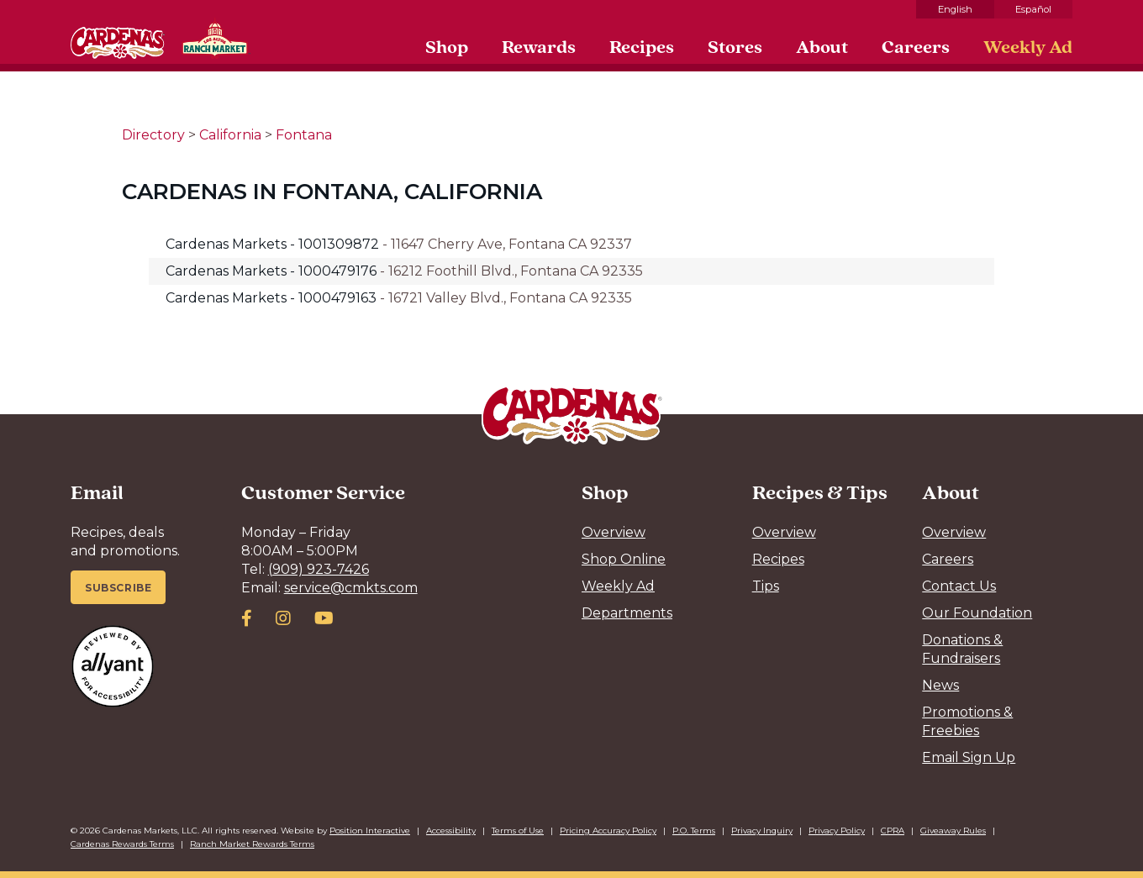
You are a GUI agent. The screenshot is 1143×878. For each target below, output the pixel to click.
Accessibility (451, 830)
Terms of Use (518, 830)
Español (1033, 9)
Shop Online (624, 559)
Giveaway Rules (953, 830)
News (940, 685)
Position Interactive (369, 830)
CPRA (892, 830)
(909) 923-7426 (318, 569)
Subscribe (118, 587)
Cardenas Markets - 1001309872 (274, 244)
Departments (627, 613)
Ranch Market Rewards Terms (252, 844)
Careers (916, 46)
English (955, 9)
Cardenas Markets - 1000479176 (273, 271)
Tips (765, 586)
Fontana (304, 135)
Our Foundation (977, 613)
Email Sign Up (968, 757)
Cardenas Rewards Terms (122, 844)
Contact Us (959, 586)
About (822, 46)
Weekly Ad (1027, 46)
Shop (446, 46)
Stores (735, 46)
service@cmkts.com (351, 588)
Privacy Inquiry (762, 830)
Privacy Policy (837, 830)
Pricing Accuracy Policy (608, 830)
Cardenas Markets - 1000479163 (273, 298)
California (230, 135)
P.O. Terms (693, 830)
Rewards (539, 46)
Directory (153, 135)
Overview (613, 532)
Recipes (641, 46)
